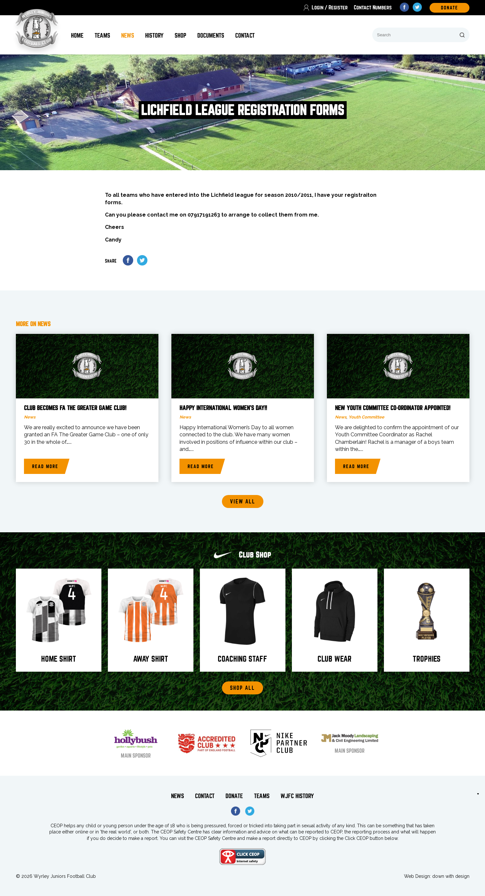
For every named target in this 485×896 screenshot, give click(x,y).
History (154, 35)
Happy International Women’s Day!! (223, 408)
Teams (102, 35)
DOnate (449, 8)
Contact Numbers (373, 7)
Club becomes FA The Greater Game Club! (75, 408)
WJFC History (297, 796)
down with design (450, 876)
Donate (234, 796)
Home (77, 35)
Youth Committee (366, 417)
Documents (210, 35)
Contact (245, 35)
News (127, 35)
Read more (45, 466)
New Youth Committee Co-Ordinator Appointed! (392, 408)
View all (242, 501)
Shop (180, 35)
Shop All (242, 688)
